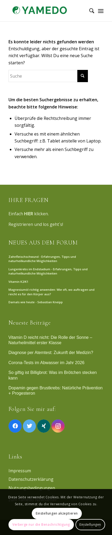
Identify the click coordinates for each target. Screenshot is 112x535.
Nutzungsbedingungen (31, 488)
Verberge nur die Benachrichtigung (41, 524)
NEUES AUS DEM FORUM (43, 242)
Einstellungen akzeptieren (57, 513)
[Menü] (101, 10)
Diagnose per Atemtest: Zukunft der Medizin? (50, 352)
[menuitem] (89, 10)
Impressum (19, 471)
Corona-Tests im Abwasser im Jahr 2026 (46, 362)
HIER (28, 214)
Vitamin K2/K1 (18, 282)
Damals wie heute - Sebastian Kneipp (35, 302)
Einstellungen (90, 524)
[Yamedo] (46, 10)
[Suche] (89, 10)
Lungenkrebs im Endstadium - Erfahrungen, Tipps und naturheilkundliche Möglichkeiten (48, 271)
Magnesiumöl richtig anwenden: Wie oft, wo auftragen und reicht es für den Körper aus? (51, 292)
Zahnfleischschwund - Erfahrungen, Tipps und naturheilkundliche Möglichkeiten (42, 259)
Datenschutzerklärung (30, 479)
